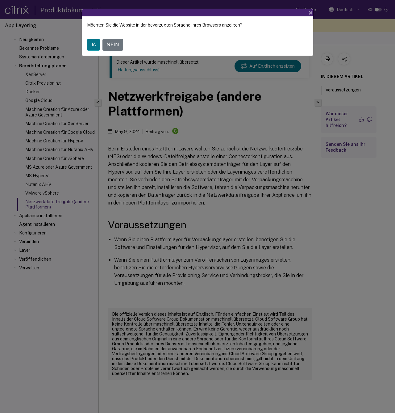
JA (93, 45)
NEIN (112, 45)
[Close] (311, 12)
